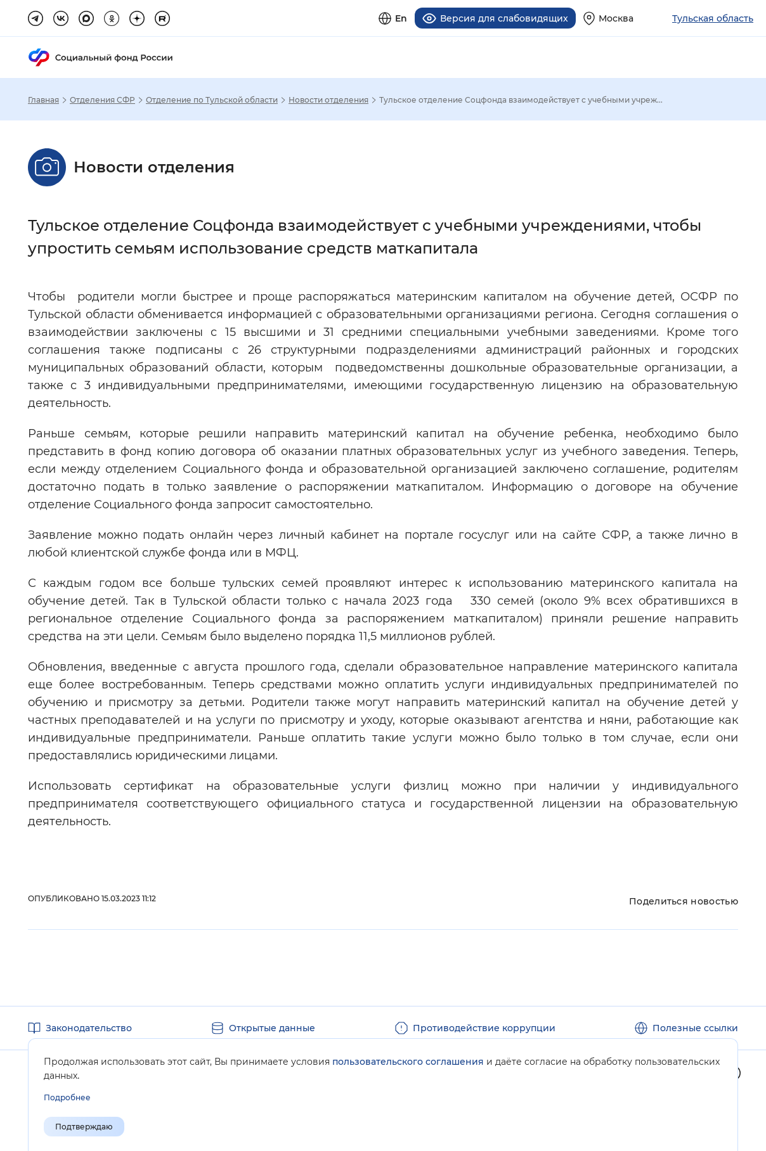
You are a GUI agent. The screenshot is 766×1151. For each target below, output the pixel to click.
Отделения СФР (102, 100)
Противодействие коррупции (484, 1028)
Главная (43, 100)
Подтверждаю (84, 1126)
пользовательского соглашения (408, 1061)
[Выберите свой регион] (608, 18)
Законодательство (89, 1028)
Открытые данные (272, 1028)
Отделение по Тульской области (212, 100)
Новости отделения (328, 100)
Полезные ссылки (695, 1028)
